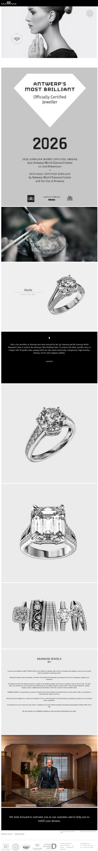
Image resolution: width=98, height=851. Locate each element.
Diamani (9, 3)
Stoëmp (88, 831)
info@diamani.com (85, 843)
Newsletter (19, 834)
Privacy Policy (7, 834)
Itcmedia (94, 831)
